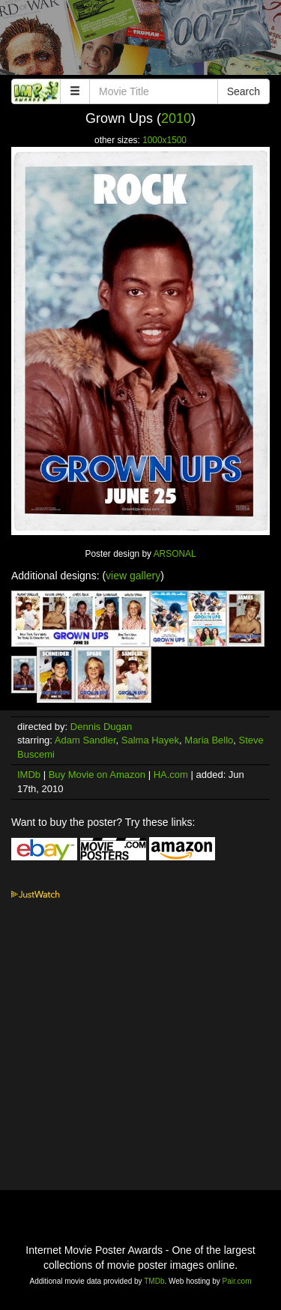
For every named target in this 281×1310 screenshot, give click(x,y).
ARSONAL (175, 554)
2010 (176, 118)
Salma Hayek (150, 740)
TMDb (154, 1281)
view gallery (133, 576)
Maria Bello (208, 740)
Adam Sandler (85, 740)
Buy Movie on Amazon (97, 774)
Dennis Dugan (101, 726)
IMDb (28, 774)
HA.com (171, 774)
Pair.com (237, 1281)
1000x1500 (164, 140)
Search (243, 91)
